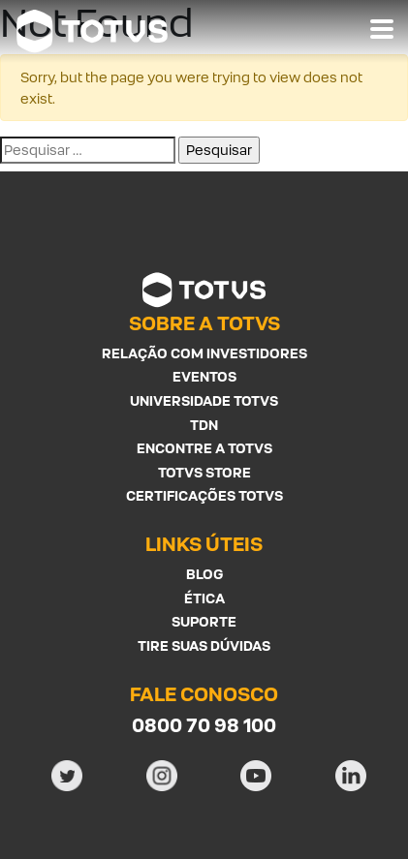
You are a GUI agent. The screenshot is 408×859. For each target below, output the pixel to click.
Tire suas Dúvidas (204, 645)
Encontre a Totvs (204, 448)
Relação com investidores (204, 353)
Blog (204, 574)
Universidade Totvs (204, 400)
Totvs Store (204, 472)
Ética (204, 598)
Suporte (204, 621)
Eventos (204, 376)
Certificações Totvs (204, 495)
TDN (204, 424)
